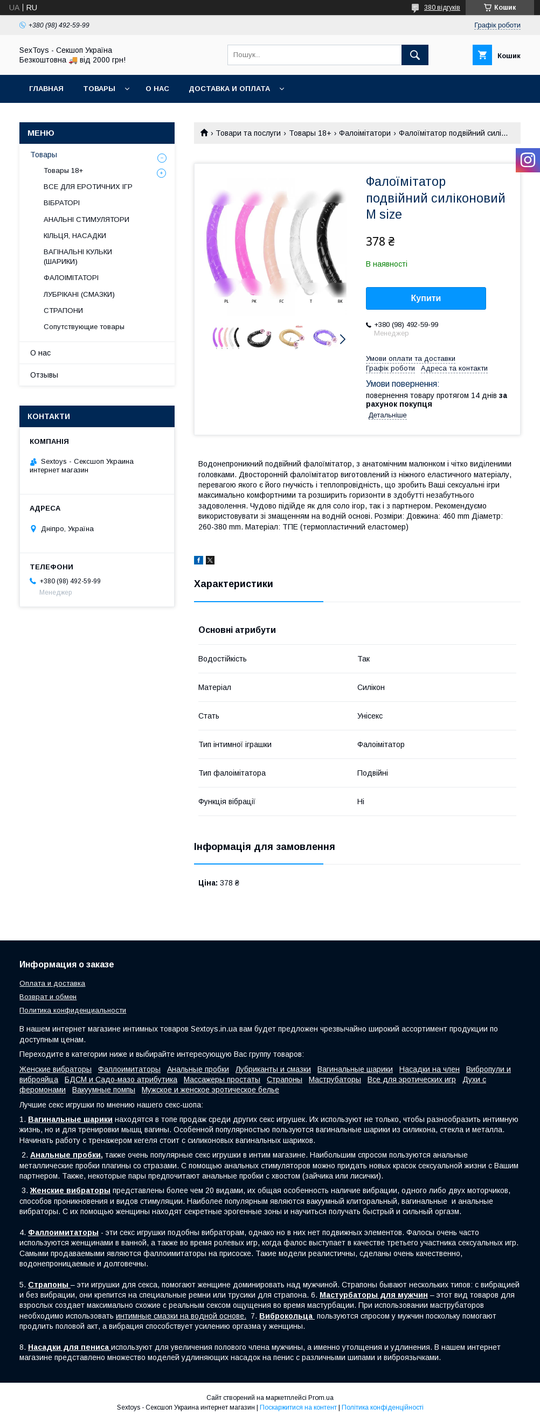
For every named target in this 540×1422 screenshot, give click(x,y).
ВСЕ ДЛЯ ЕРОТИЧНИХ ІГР (88, 187)
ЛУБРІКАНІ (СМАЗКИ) (79, 294)
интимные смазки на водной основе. (181, 1316)
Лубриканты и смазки (273, 1069)
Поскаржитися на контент (298, 1407)
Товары (99, 89)
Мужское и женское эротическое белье (210, 1089)
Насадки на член (429, 1069)
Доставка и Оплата (229, 89)
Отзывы (44, 375)
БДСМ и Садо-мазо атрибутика (121, 1079)
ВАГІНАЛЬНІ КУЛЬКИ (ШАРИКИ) (78, 257)
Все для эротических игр (412, 1079)
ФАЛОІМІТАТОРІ (71, 278)
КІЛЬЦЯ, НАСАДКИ (75, 236)
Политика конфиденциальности (72, 1010)
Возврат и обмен (48, 997)
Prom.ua (321, 1398)
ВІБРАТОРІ (62, 203)
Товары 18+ (310, 133)
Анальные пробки (198, 1069)
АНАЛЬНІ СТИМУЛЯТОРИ (86, 219)
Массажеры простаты (222, 1079)
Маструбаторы (335, 1079)
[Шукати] (414, 55)
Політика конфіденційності (383, 1407)
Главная (46, 89)
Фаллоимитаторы (129, 1069)
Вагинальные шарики (355, 1069)
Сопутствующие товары (84, 327)
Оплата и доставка (52, 983)
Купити (426, 298)
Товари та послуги (248, 133)
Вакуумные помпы (103, 1089)
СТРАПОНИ (63, 310)
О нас (157, 89)
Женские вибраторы (55, 1069)
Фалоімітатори (365, 133)
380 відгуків (442, 7)
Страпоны (284, 1079)
